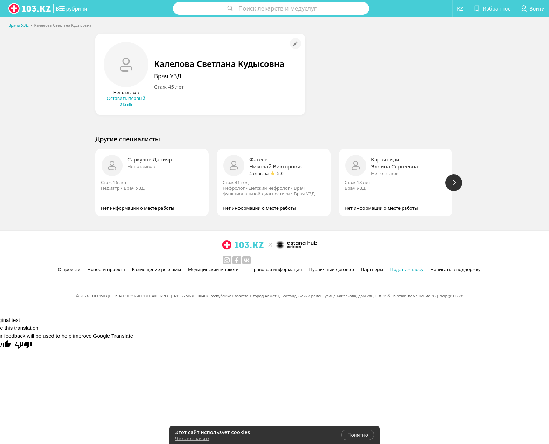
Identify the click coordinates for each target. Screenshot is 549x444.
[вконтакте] (246, 260)
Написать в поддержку (455, 269)
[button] (90, 8)
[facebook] (236, 260)
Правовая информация (276, 269)
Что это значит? (192, 438)
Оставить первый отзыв (126, 101)
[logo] (30, 8)
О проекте (69, 269)
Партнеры (372, 269)
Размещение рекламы (156, 269)
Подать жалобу (406, 269)
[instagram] (227, 260)
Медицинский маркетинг (215, 269)
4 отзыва (259, 173)
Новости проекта (106, 269)
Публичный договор (331, 269)
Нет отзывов (141, 166)
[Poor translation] (23, 344)
